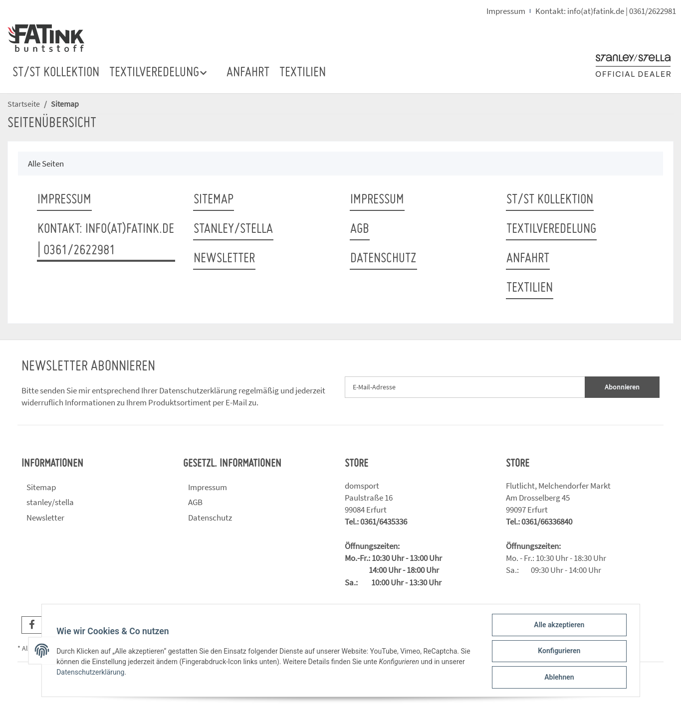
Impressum (505, 10)
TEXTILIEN (302, 72)
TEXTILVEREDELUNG (551, 229)
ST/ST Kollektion (55, 72)
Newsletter (224, 258)
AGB (359, 229)
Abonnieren (622, 386)
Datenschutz (383, 258)
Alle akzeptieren (558, 626)
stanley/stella (233, 229)
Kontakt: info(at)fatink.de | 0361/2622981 (605, 10)
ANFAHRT (248, 72)
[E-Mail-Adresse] (465, 387)
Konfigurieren (558, 652)
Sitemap (213, 199)
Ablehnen (558, 678)
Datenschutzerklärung (198, 390)
